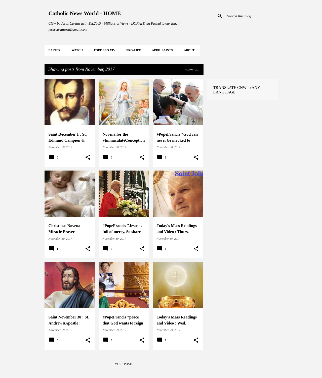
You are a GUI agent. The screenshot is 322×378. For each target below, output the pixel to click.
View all (192, 70)
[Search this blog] (251, 16)
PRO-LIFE (133, 50)
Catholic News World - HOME (85, 13)
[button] (88, 157)
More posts (124, 364)
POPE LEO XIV (104, 50)
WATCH (77, 50)
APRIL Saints (162, 50)
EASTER (55, 50)
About (189, 50)
